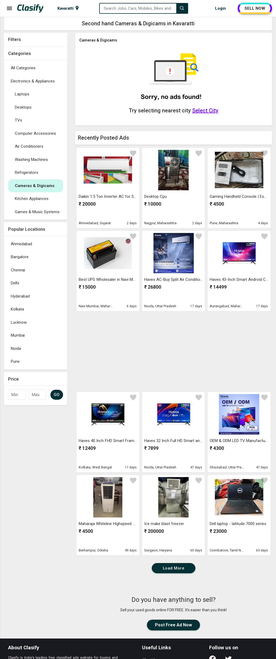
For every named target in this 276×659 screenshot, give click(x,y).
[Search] (182, 8)
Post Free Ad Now (173, 624)
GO (57, 394)
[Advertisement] (35, 489)
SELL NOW (254, 8)
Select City (205, 110)
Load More (174, 568)
